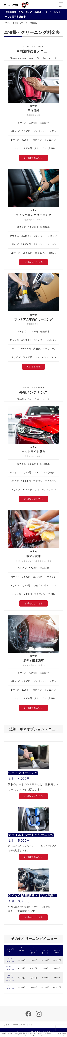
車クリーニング (33, 1034)
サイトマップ (28, 1025)
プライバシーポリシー (13, 1025)
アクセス (55, 1033)
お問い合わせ (63, 1034)
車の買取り (26, 1034)
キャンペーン (41, 1034)
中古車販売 (18, 1034)
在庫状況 (48, 1033)
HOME (3, 1033)
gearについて (11, 1034)
